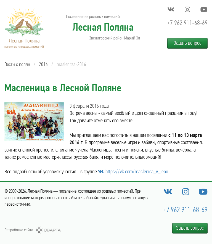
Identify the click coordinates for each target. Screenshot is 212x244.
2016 (43, 64)
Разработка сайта (18, 229)
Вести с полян (17, 64)
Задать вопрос (187, 43)
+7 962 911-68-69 (187, 22)
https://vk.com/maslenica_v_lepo (136, 172)
